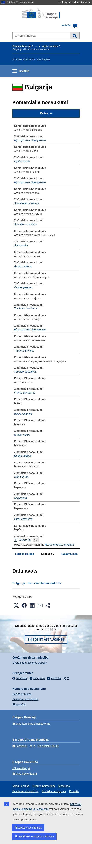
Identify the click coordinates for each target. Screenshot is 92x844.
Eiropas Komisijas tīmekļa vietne (31, 723)
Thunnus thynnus (24, 350)
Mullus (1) (25, 540)
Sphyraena (20, 498)
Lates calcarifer (23, 519)
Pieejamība (19, 704)
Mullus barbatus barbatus (59, 544)
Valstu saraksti (50, 46)
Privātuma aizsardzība (25, 699)
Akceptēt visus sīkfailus (28, 827)
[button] (16, 605)
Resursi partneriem (43, 786)
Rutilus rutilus (22, 434)
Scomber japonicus (25, 371)
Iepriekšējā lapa (24, 553)
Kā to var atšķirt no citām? (74, 2)
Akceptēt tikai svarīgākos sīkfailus (34, 836)
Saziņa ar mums (21, 694)
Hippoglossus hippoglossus (30, 140)
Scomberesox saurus (26, 203)
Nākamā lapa (69, 553)
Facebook (19, 746)
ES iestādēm (19, 768)
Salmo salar (21, 245)
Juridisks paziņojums (54, 791)
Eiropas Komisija (21, 46)
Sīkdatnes (64, 786)
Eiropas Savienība (23, 773)
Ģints (36, 540)
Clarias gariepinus (24, 392)
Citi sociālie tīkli (47, 746)
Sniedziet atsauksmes (46, 639)
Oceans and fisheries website (29, 662)
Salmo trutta (21, 476)
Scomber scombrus (25, 224)
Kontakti (74, 791)
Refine (44, 113)
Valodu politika (20, 786)
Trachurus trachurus (26, 308)
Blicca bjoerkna (23, 413)
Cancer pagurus (23, 287)
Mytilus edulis (22, 161)
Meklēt (74, 35)
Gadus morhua (23, 266)
